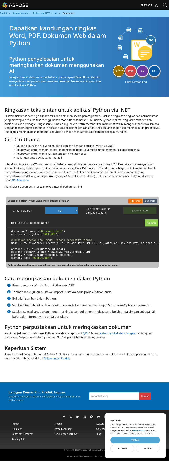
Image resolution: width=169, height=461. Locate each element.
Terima (135, 440)
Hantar (145, 396)
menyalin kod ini (28, 265)
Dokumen (17, 428)
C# (142, 71)
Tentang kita (18, 439)
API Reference (20, 180)
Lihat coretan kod (136, 82)
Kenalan (98, 456)
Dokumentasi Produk (57, 358)
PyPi (85, 333)
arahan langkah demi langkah (117, 333)
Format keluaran (21, 210)
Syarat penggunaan (87, 456)
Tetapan (122, 448)
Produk (58, 423)
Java (131, 71)
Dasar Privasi (72, 456)
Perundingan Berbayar (66, 433)
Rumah (16, 423)
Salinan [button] (135, 200)
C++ (154, 71)
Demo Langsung (63, 428)
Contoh (150, 200)
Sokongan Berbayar (22, 433)
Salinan (151, 223)
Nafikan (148, 448)
